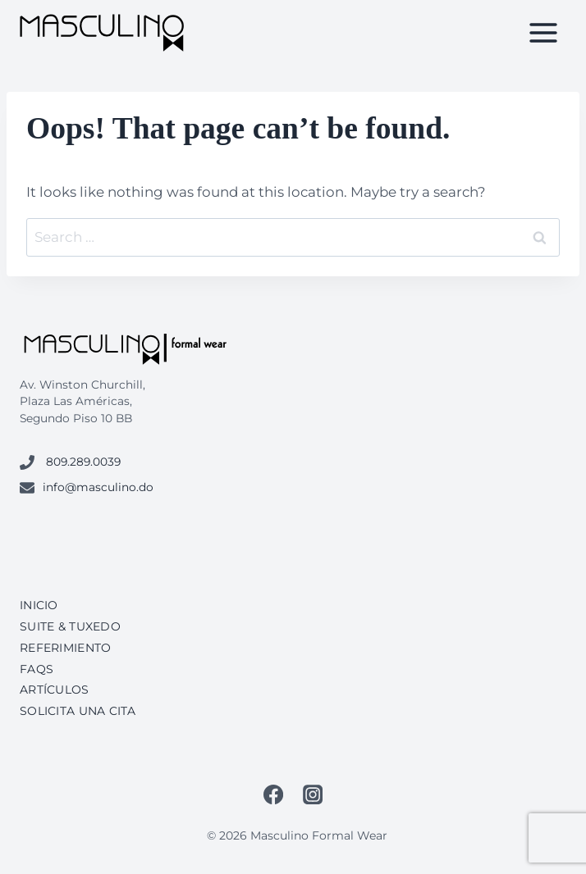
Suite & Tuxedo (70, 626)
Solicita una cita (78, 710)
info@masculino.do (98, 487)
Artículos (54, 689)
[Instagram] (312, 793)
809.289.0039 (83, 461)
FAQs (36, 669)
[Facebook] (273, 793)
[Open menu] (543, 32)
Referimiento (65, 647)
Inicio (39, 605)
